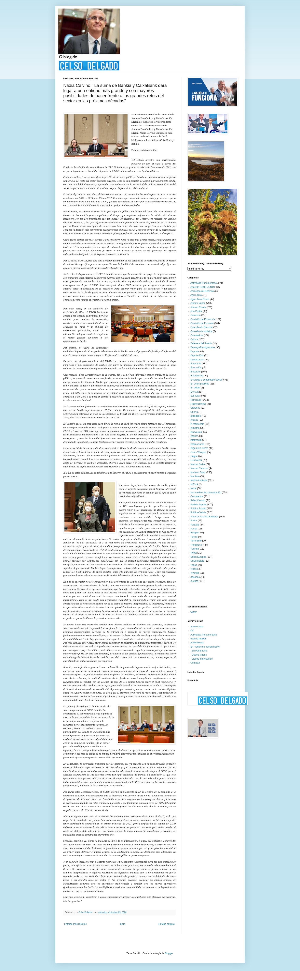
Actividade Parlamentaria (203, 283)
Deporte (194, 351)
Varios (193, 565)
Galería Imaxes (198, 638)
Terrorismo (196, 540)
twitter (193, 612)
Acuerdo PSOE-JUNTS (202, 287)
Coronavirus (196, 335)
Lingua (194, 456)
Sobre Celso (196, 626)
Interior (194, 436)
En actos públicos (199, 383)
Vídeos (194, 569)
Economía (195, 363)
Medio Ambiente (198, 480)
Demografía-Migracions (202, 347)
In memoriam (197, 424)
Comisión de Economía (202, 319)
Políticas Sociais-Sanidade (204, 516)
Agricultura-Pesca (199, 299)
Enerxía (194, 391)
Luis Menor (196, 460)
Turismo (194, 548)
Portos (193, 520)
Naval (193, 488)
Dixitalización (197, 359)
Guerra (194, 412)
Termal (194, 536)
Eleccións (195, 371)
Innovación (196, 432)
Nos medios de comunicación (205, 492)
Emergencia (196, 375)
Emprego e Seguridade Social (206, 379)
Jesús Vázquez (198, 452)
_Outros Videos (198, 654)
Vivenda (194, 573)
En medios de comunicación (205, 646)
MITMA (194, 484)
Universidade (197, 560)
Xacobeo (195, 577)
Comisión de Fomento (201, 323)
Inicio (122, 924)
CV (192, 630)
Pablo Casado (197, 500)
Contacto (195, 662)
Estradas (195, 395)
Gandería (195, 407)
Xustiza (194, 581)
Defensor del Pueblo (201, 343)
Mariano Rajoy (198, 472)
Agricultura (196, 295)
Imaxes (194, 419)
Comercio (195, 315)
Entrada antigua (166, 924)
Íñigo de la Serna (199, 448)
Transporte (196, 544)
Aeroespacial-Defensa (202, 291)
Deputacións (197, 355)
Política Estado (198, 508)
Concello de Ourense (201, 327)
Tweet (193, 552)
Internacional (197, 444)
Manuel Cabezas (199, 468)
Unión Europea (198, 557)
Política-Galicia (198, 512)
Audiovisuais (197, 642)
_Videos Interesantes (201, 658)
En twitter (195, 387)
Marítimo (195, 476)
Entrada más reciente (75, 924)
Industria (194, 428)
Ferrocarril (195, 400)
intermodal (195, 440)
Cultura (194, 339)
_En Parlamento (198, 650)
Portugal (194, 524)
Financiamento (198, 403)
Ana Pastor (196, 311)
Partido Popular (198, 504)
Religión (194, 532)
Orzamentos (196, 496)
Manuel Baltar (197, 464)
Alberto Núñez (197, 303)
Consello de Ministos (201, 331)
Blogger (169, 953)
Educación (195, 367)
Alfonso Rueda (198, 307)
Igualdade (195, 416)
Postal (193, 528)
